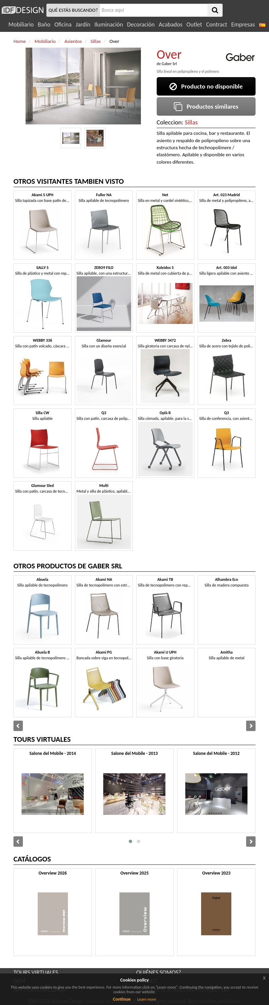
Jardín (83, 24)
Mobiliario (21, 24)
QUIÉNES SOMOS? (158, 972)
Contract (216, 24)
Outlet (194, 24)
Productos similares (206, 106)
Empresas (243, 24)
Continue (122, 999)
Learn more (146, 999)
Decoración (141, 24)
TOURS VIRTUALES (35, 972)
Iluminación (108, 24)
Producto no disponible (206, 86)
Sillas (191, 122)
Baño (44, 24)
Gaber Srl (169, 63)
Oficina (63, 24)
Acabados (171, 24)
